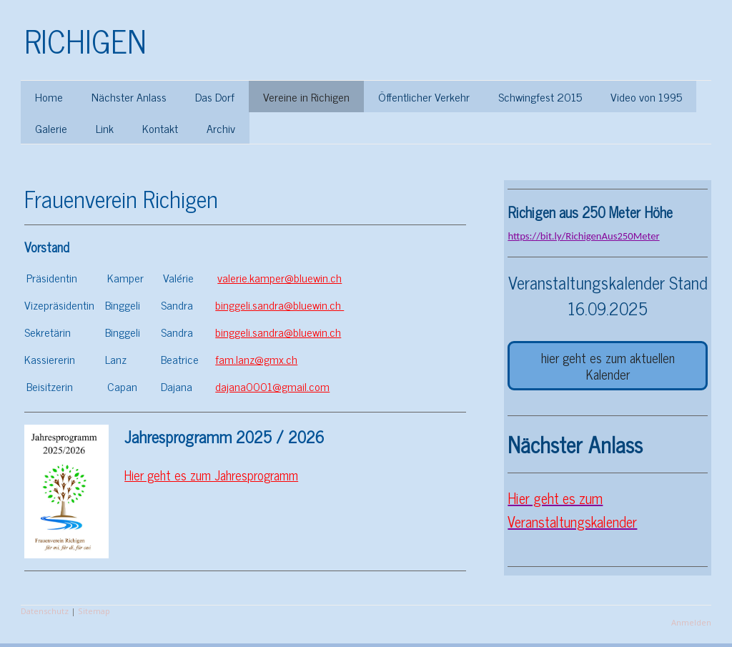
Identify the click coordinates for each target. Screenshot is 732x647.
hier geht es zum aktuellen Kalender (608, 366)
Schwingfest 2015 (540, 96)
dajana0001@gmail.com (272, 386)
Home (49, 96)
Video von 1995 (646, 96)
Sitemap (94, 611)
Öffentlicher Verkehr (424, 96)
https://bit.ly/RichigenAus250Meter (583, 235)
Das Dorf (214, 96)
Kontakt (160, 128)
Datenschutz (45, 611)
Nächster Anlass (129, 96)
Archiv (221, 128)
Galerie (51, 128)
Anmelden (691, 622)
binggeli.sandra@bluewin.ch (279, 304)
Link (105, 128)
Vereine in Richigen (306, 96)
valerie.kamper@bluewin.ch (279, 277)
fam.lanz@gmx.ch (256, 359)
